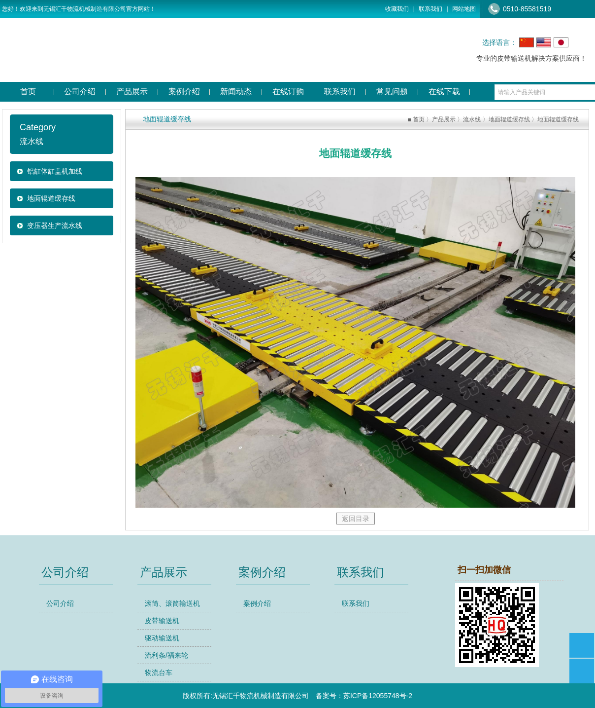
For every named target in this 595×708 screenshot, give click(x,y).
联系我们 (430, 8)
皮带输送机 (162, 621)
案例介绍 (257, 603)
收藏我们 (397, 8)
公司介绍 (60, 603)
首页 (419, 119)
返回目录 (355, 518)
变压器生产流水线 (54, 225)
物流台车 (158, 672)
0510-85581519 (527, 9)
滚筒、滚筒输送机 (172, 603)
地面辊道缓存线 (51, 198)
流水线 (472, 119)
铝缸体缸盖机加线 (54, 171)
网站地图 (464, 8)
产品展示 (444, 119)
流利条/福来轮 (166, 655)
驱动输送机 (162, 638)
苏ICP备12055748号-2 (377, 696)
